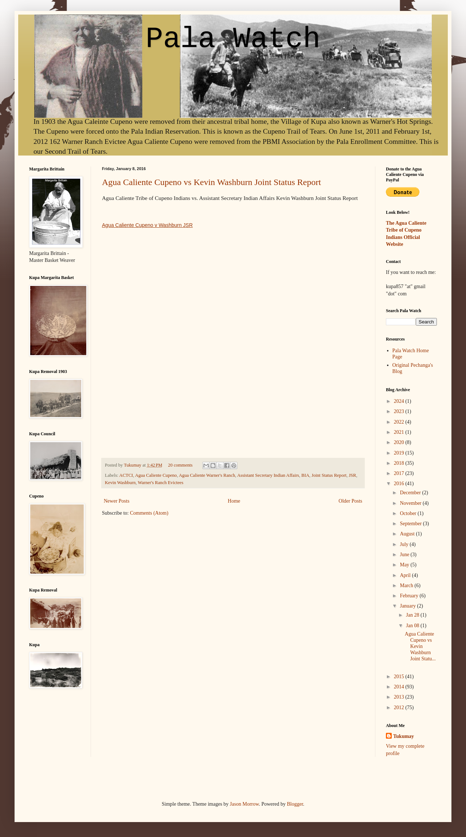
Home (234, 501)
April (406, 575)
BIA (305, 475)
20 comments (180, 465)
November (411, 503)
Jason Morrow (244, 804)
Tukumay (133, 465)
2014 (400, 686)
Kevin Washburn (120, 482)
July (405, 544)
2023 (400, 411)
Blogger (295, 804)
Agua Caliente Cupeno (156, 475)
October (409, 513)
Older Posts (350, 501)
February (409, 595)
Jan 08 (413, 625)
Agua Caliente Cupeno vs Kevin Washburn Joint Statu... (420, 646)
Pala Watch (233, 39)
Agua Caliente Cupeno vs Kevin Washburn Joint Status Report (211, 182)
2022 (400, 422)
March (407, 585)
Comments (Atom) (149, 513)
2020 (400, 442)
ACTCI (126, 475)
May (405, 564)
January (408, 606)
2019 (400, 453)
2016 (400, 483)
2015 (400, 676)
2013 (400, 697)
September (411, 523)
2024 (400, 401)
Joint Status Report (329, 475)
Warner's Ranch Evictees (160, 482)
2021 (400, 432)
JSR (352, 475)
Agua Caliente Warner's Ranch (207, 475)
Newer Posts (116, 501)
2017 (400, 473)
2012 (400, 707)
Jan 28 (413, 615)
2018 (400, 463)
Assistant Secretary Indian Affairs (268, 475)
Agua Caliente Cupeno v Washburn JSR (147, 225)
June (405, 554)
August (408, 534)
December (411, 492)
